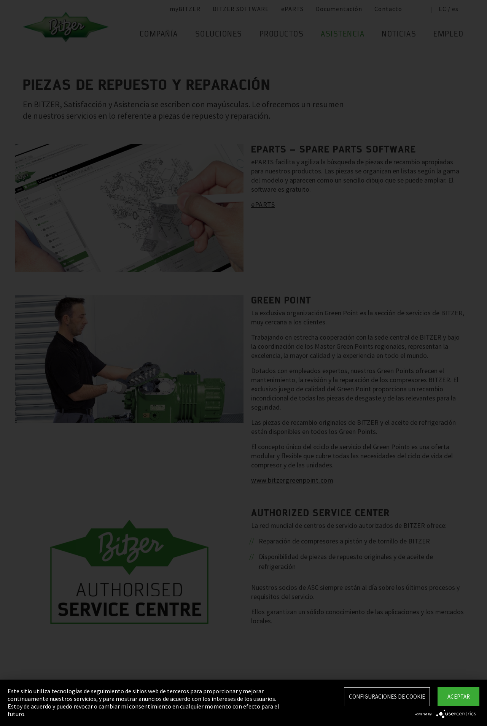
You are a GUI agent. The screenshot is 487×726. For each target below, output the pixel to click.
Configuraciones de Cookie (387, 696)
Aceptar (458, 696)
